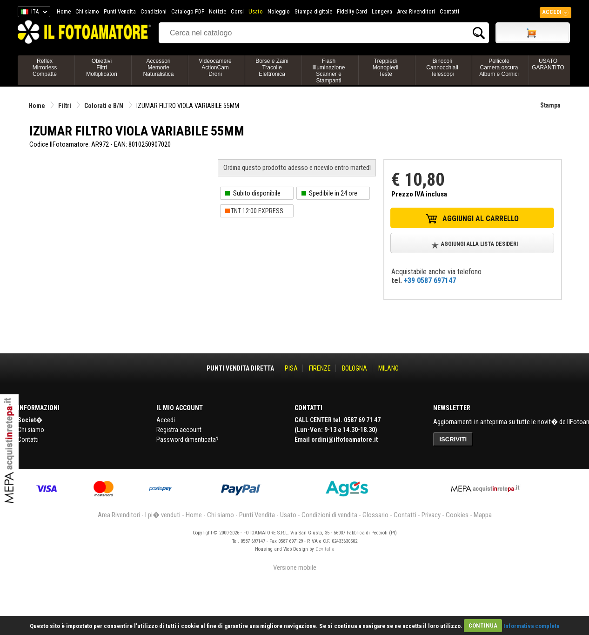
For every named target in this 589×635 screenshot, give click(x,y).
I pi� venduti (163, 515)
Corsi (237, 11)
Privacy (431, 515)
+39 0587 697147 (430, 280)
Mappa (483, 515)
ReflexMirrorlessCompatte (45, 67)
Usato (255, 11)
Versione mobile (294, 567)
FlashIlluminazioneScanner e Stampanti (328, 71)
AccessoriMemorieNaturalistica (158, 67)
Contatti (449, 11)
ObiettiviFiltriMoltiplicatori (101, 67)
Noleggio (279, 11)
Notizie (217, 11)
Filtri (64, 105)
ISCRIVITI (453, 439)
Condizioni (154, 11)
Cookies (457, 515)
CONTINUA (483, 625)
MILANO (388, 368)
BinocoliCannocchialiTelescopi (442, 67)
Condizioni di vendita (329, 515)
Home (64, 11)
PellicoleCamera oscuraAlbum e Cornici (499, 67)
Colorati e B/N (103, 105)
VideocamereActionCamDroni (215, 67)
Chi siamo (87, 11)
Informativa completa (531, 625)
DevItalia (325, 549)
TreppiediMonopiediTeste (385, 67)
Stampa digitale (313, 11)
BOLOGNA (354, 368)
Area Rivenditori (416, 11)
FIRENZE (320, 368)
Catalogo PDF (187, 11)
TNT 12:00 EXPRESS (257, 211)
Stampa (550, 105)
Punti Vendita (120, 11)
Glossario (375, 515)
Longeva (382, 11)
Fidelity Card (352, 11)
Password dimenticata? (187, 439)
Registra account (178, 429)
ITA (32, 13)
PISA (291, 368)
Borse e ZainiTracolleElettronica (271, 67)
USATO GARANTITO (548, 64)
